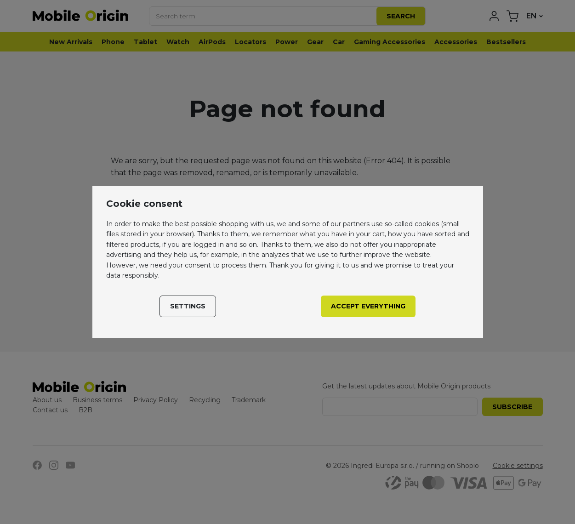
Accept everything (368, 306)
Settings (187, 306)
